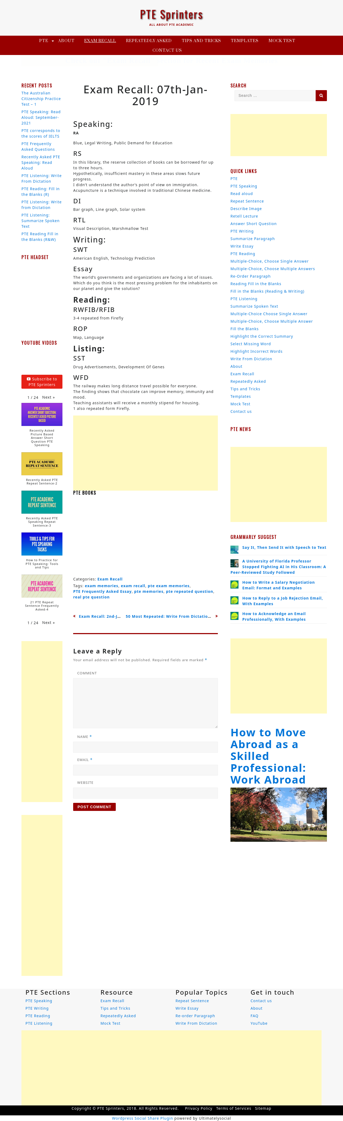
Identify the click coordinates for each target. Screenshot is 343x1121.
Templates (245, 40)
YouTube (259, 1023)
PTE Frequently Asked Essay (102, 591)
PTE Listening (244, 298)
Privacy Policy (198, 1108)
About (66, 40)
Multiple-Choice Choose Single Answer (268, 313)
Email (84, 759)
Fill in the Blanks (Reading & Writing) (267, 291)
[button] (49, 397)
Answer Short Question (253, 223)
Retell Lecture (244, 216)
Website (85, 782)
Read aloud (241, 193)
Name (84, 736)
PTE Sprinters (171, 14)
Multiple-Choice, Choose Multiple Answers (272, 268)
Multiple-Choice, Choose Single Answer (269, 261)
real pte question (91, 597)
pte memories (148, 591)
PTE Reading (242, 253)
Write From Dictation (251, 358)
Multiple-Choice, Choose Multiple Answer (271, 321)
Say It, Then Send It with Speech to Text (284, 547)
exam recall (133, 585)
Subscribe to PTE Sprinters (42, 381)
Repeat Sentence (247, 201)
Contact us (167, 50)
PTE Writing (242, 231)
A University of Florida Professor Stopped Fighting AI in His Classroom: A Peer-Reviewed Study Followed (278, 566)
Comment (87, 673)
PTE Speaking (243, 186)
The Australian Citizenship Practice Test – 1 (41, 98)
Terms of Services (233, 1108)
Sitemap (263, 1108)
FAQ (255, 1015)
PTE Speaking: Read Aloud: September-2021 (41, 117)
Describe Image (246, 208)
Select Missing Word (250, 343)
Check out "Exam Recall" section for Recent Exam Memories (171, 60)
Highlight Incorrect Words (256, 351)
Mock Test (282, 40)
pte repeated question (189, 591)
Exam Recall (100, 40)
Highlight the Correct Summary (261, 336)
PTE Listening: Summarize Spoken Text (40, 220)
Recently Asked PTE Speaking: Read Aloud (40, 162)
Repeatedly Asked (149, 40)
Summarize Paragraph (252, 238)
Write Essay (241, 246)
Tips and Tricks (201, 40)
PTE (43, 40)
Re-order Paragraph (195, 1015)
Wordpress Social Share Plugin (143, 1118)
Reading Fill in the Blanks (255, 283)
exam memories (101, 585)
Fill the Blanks (244, 328)
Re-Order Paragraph (250, 276)
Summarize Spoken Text (254, 306)
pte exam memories (169, 585)
